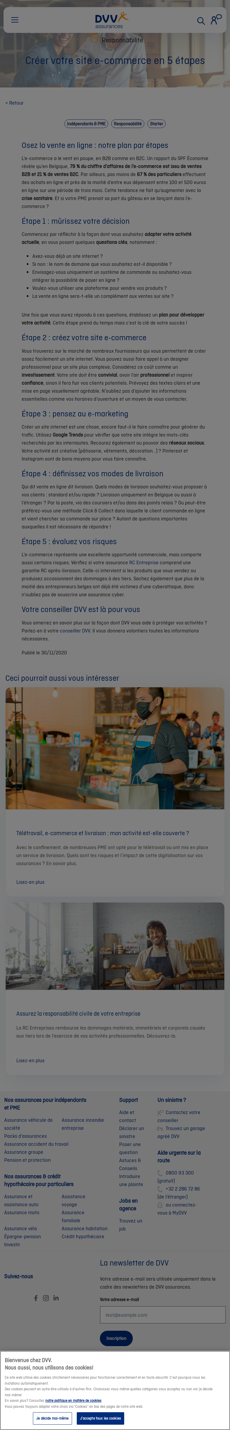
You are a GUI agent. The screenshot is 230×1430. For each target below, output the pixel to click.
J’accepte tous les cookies (100, 1420)
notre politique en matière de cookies (73, 1402)
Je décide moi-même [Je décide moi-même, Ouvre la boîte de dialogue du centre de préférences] (52, 1420)
